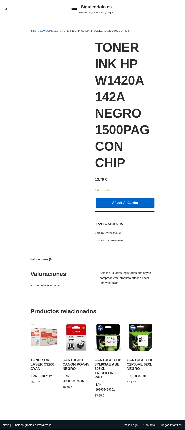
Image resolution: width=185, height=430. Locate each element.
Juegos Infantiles (171, 425)
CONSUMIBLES (49, 30)
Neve (6, 425)
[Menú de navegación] (178, 9)
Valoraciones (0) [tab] (42, 259)
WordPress (44, 425)
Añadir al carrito (125, 203)
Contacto (149, 425)
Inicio (33, 30)
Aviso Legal (130, 425)
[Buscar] (6, 9)
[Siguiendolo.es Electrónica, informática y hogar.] (92, 9)
